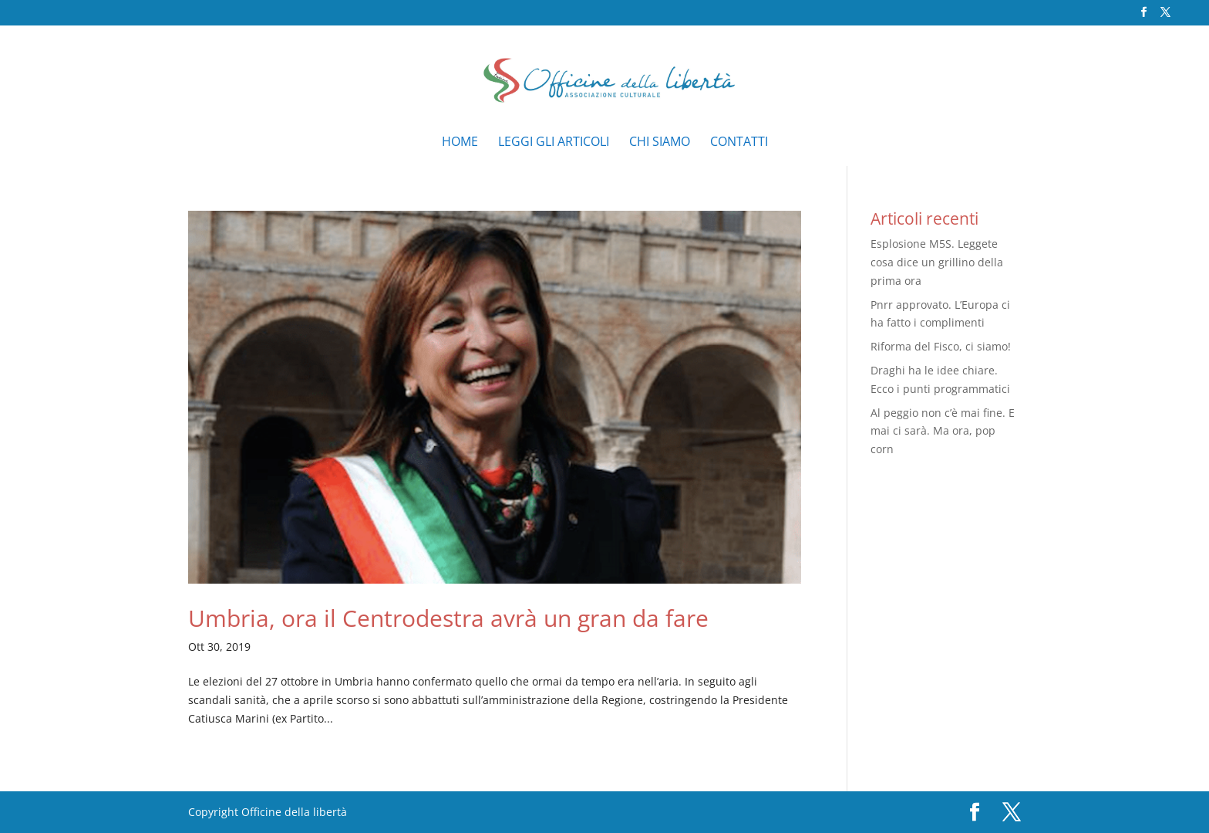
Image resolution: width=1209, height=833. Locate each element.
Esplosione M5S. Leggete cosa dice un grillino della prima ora (937, 262)
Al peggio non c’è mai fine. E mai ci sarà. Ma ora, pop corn (943, 431)
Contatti (739, 143)
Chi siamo (659, 143)
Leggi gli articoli (553, 143)
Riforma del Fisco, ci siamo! (941, 346)
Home (460, 143)
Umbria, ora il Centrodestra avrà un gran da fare (448, 618)
